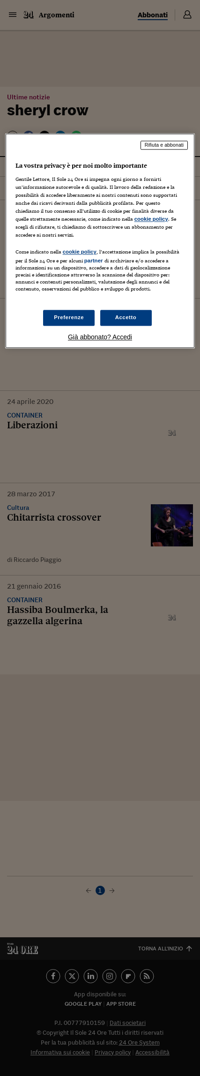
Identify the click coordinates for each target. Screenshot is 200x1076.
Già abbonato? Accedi (100, 337)
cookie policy (151, 219)
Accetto (126, 317)
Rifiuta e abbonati (164, 145)
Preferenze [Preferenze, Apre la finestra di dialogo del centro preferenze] (69, 317)
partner (93, 261)
